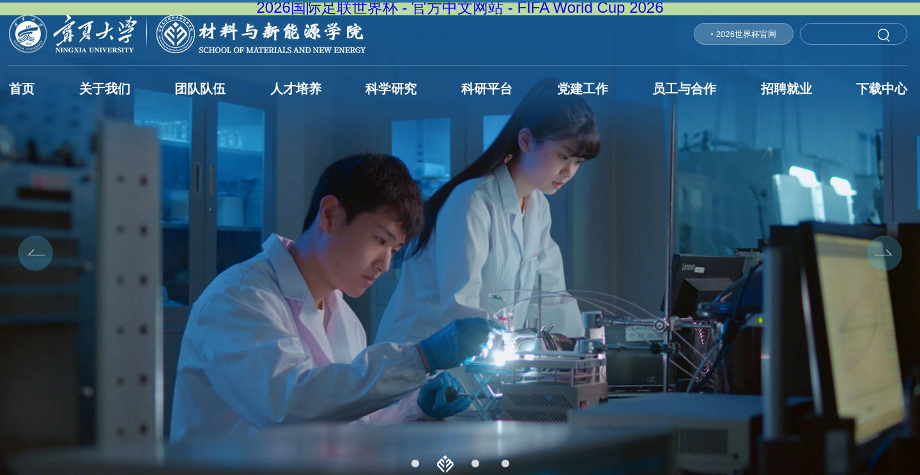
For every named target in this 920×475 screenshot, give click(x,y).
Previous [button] (35, 253)
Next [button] (884, 253)
